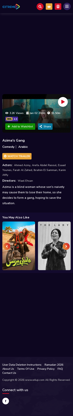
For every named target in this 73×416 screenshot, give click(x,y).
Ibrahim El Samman (45, 170)
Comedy (8, 147)
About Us (8, 369)
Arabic (23, 147)
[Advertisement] (36, 52)
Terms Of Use (25, 369)
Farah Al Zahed (22, 170)
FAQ (60, 369)
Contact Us (9, 373)
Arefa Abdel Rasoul (44, 165)
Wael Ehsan (25, 181)
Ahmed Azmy (22, 165)
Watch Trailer (17, 156)
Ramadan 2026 (54, 365)
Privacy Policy (46, 369)
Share (45, 126)
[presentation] (6, 246)
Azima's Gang (13, 140)
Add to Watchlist (20, 126)
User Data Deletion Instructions (21, 365)
